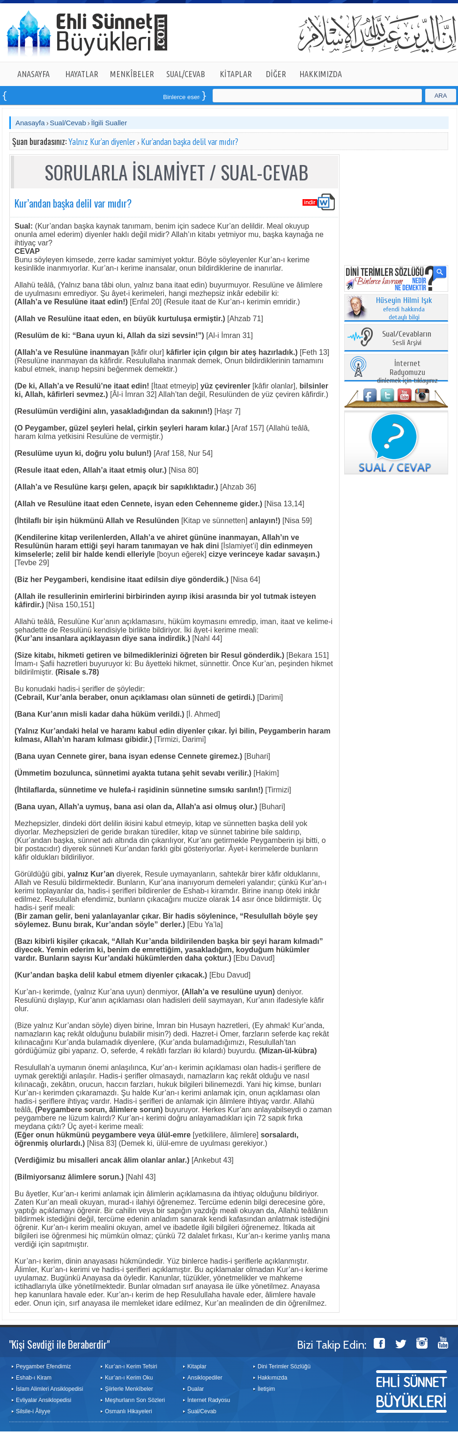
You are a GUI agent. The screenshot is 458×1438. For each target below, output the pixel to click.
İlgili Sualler (109, 123)
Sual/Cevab (68, 123)
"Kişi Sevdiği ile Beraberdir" (59, 1344)
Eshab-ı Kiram (34, 1377)
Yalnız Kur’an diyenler (101, 141)
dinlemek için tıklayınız (407, 372)
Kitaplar (197, 1366)
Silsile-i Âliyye (33, 1411)
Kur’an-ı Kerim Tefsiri (131, 1366)
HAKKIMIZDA (320, 74)
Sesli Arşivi (406, 339)
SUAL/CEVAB (185, 74)
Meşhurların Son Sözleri (135, 1400)
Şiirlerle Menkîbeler (129, 1389)
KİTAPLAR (236, 74)
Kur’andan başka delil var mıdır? (189, 141)
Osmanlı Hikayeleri (128, 1411)
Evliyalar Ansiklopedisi (43, 1400)
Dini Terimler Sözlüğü (284, 1366)
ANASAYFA (33, 74)
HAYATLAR (81, 74)
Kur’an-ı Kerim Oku (129, 1377)
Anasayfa (30, 123)
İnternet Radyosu (208, 1400)
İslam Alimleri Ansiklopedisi (49, 1389)
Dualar (195, 1389)
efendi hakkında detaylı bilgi (404, 309)
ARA (441, 95)
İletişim (266, 1389)
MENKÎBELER (132, 74)
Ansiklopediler (204, 1377)
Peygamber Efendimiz (43, 1366)
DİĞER (276, 74)
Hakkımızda (272, 1377)
